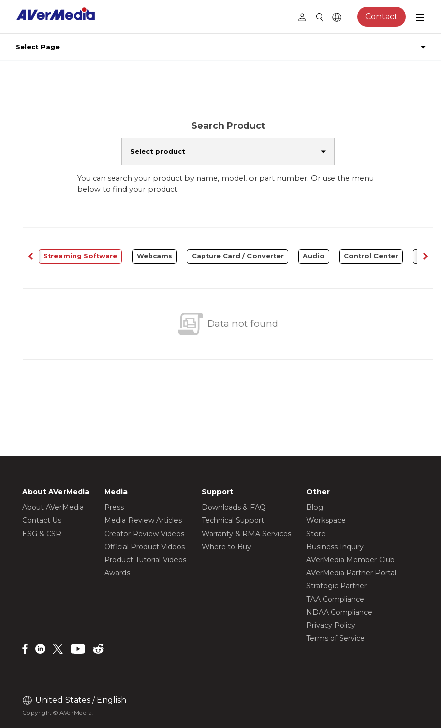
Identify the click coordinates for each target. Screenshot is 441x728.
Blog (314, 507)
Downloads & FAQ (234, 507)
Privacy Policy (330, 625)
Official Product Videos (144, 546)
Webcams (154, 256)
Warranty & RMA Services (246, 533)
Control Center (371, 256)
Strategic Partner (336, 585)
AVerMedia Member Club (350, 559)
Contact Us (41, 520)
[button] (425, 256)
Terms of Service (335, 638)
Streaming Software (80, 256)
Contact (381, 16)
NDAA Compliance (339, 612)
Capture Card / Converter (238, 256)
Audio (314, 256)
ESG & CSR (41, 533)
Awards (117, 572)
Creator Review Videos (144, 533)
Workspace (326, 520)
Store (316, 533)
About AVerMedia (53, 507)
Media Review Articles (143, 520)
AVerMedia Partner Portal (351, 572)
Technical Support (233, 520)
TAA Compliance (335, 599)
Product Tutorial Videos (145, 559)
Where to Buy (226, 546)
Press (114, 507)
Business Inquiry (335, 546)
